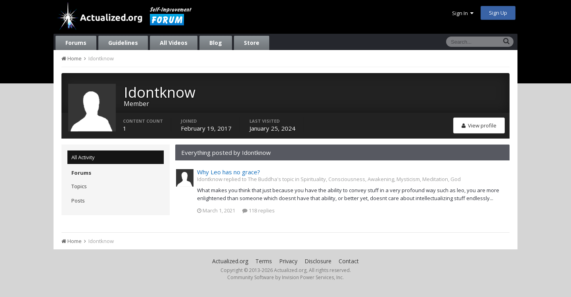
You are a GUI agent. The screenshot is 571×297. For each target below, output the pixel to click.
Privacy (288, 261)
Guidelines (123, 42)
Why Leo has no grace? (228, 172)
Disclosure (318, 261)
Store (251, 42)
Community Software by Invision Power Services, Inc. (285, 277)
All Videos (174, 42)
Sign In (462, 13)
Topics (79, 186)
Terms (263, 261)
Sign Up (498, 12)
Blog (215, 42)
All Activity (83, 157)
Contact (349, 261)
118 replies (258, 210)
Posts (78, 200)
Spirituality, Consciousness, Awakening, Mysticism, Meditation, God (381, 179)
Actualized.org (230, 261)
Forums (75, 42)
